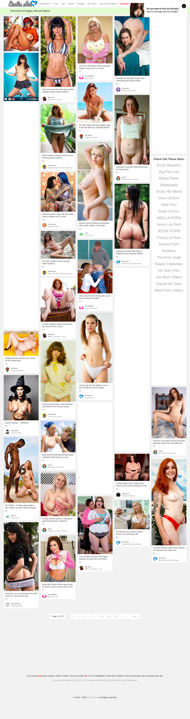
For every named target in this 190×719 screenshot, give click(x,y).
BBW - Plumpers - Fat (56, 336)
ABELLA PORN (169, 218)
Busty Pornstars (91, 308)
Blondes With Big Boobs (131, 544)
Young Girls (89, 398)
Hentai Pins (119, 680)
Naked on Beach (91, 137)
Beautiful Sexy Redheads (169, 560)
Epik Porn (169, 205)
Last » (135, 616)
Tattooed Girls (53, 226)
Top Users (92, 4)
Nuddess (169, 251)
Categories (45, 4)
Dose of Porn (169, 211)
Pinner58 (125, 88)
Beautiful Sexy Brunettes (132, 263)
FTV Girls (88, 235)
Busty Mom (89, 78)
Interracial (15, 518)
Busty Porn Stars (55, 99)
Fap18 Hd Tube (169, 284)
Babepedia (169, 185)
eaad (124, 177)
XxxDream (52, 224)
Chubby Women (128, 496)
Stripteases (132, 680)
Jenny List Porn (169, 224)
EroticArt (125, 261)
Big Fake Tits (53, 597)
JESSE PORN (169, 231)
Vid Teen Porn (169, 270)
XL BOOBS (89, 76)
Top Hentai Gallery (108, 4)
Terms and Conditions (63, 680)
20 (109, 616)
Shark (13, 515)
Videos (71, 4)
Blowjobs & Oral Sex (56, 467)
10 (102, 616)
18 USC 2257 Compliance (87, 680)
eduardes (14, 430)
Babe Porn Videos (169, 290)
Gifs (63, 4)
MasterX (51, 97)
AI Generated (16, 433)
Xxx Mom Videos (169, 277)
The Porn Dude (169, 257)
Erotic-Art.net (93, 697)
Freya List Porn (169, 238)
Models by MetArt (129, 91)
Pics (56, 4)
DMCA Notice (106, 680)
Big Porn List (169, 172)
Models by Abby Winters (57, 531)
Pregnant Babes (17, 370)
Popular (80, 4)
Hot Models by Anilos (130, 179)
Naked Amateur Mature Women (60, 168)
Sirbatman (52, 165)
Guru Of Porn (169, 198)
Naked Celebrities (169, 264)
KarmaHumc (16, 604)
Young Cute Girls (55, 416)
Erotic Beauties (169, 165)
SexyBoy (88, 135)
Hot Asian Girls (17, 606)
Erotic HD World (169, 191)
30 (115, 616)
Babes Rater (169, 178)
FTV (86, 233)
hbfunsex (125, 493)
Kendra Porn (169, 244)
